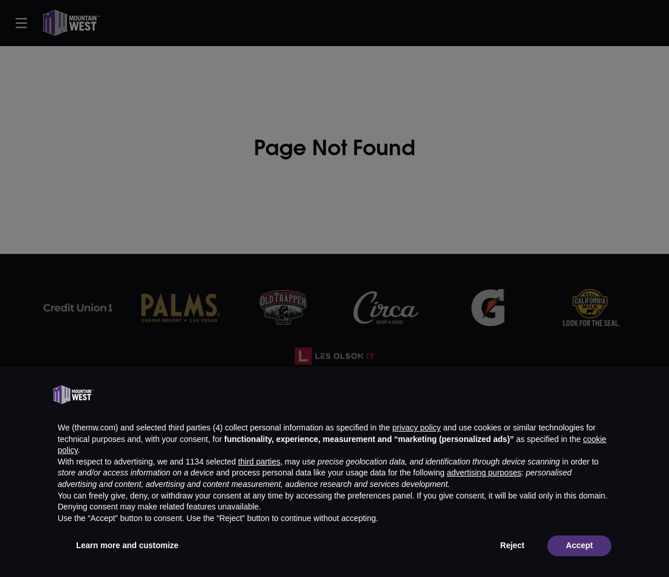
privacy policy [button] (416, 427)
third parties (259, 461)
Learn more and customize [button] (127, 545)
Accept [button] (579, 545)
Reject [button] (512, 545)
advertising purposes (484, 472)
